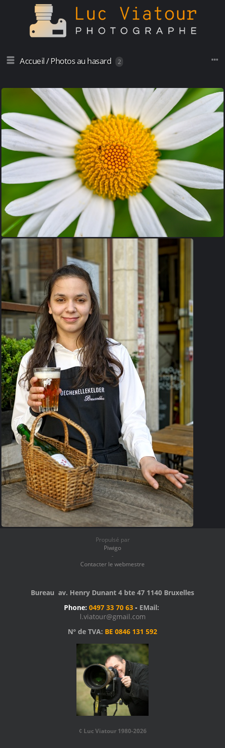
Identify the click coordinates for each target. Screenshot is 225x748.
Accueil (32, 60)
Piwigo (112, 548)
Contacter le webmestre (112, 564)
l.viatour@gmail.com (113, 616)
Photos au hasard (80, 60)
